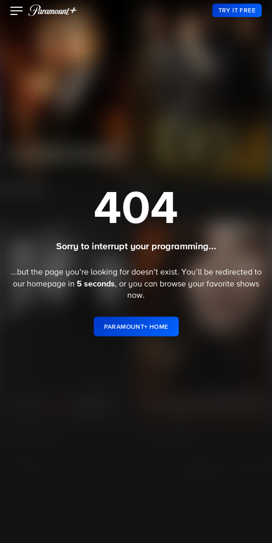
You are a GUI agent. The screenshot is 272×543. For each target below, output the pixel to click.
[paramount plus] (52, 10)
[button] (16, 12)
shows (247, 284)
